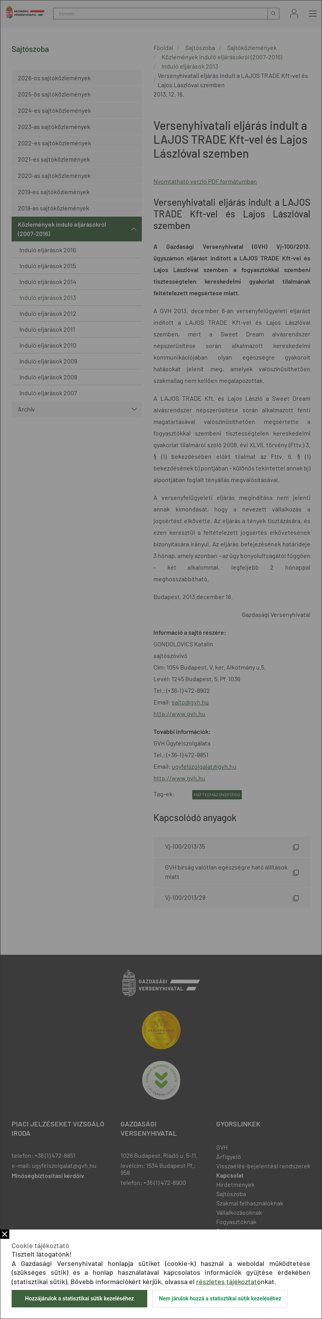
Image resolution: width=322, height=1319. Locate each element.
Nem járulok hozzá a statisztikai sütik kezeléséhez (220, 1298)
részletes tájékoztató (228, 1281)
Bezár (4, 1234)
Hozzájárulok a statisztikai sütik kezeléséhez (79, 1298)
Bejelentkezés (294, 13)
